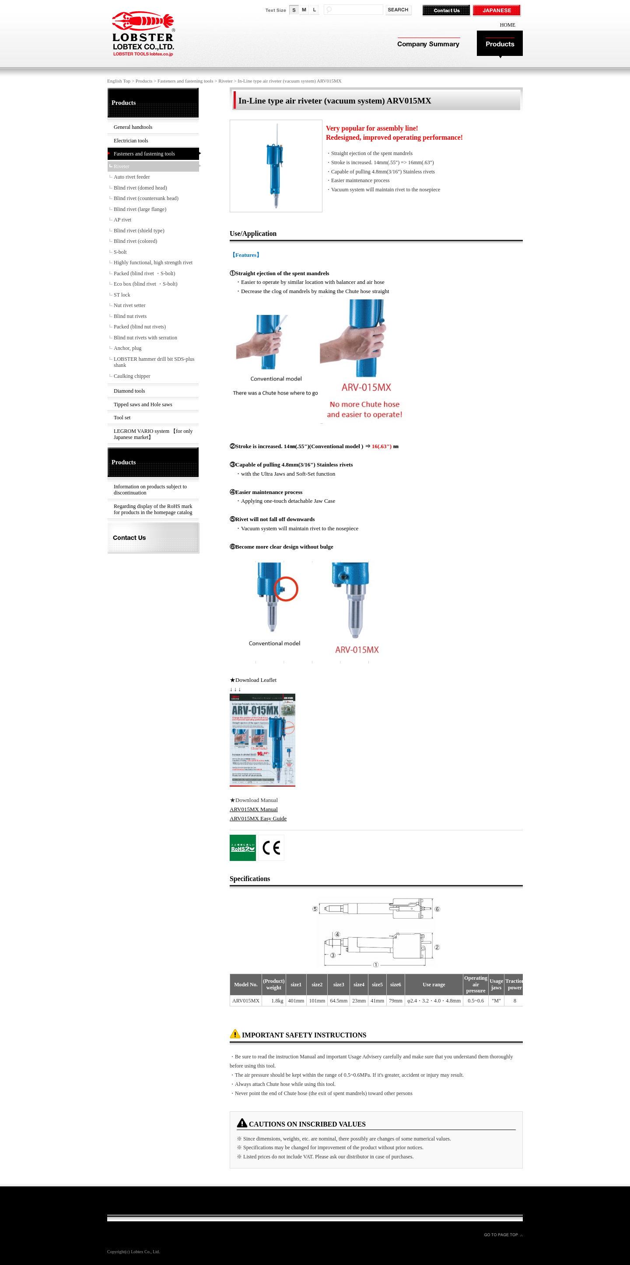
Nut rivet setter (129, 305)
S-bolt (120, 252)
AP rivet (122, 220)
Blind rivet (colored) (135, 241)
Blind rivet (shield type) (139, 231)
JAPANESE (497, 10)
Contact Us (447, 10)
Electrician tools (131, 141)
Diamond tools (129, 391)
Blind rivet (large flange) (140, 209)
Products (500, 45)
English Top (118, 80)
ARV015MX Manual (254, 809)
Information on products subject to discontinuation (150, 490)
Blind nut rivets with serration (145, 338)
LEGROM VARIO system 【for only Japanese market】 (153, 434)
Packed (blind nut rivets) (140, 327)
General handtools (133, 127)
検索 (399, 10)
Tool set (122, 418)
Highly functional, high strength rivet (153, 262)
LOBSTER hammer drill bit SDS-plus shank (154, 362)
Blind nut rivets (130, 316)
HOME (507, 25)
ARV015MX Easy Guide (258, 818)
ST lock (122, 295)
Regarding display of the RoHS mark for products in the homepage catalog (153, 509)
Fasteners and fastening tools (185, 80)
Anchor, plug (127, 348)
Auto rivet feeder (132, 177)
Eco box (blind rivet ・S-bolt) (146, 284)
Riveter (225, 80)
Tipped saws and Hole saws (143, 404)
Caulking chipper (132, 376)
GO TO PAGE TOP (503, 1234)
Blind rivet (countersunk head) (146, 198)
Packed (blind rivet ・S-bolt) (144, 273)
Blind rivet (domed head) (140, 188)
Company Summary (427, 45)
